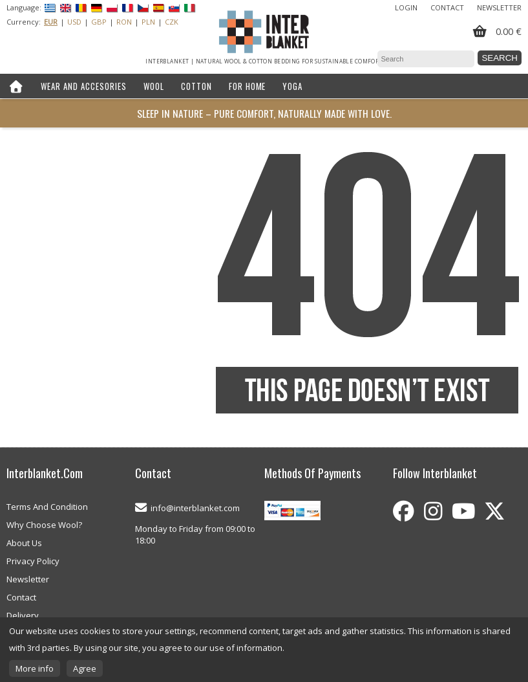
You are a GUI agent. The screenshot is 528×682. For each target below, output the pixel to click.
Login (406, 7)
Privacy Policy (32, 561)
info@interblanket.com (195, 508)
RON (124, 22)
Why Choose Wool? (44, 525)
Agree (84, 668)
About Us (24, 543)
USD (74, 22)
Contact (447, 7)
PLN (148, 22)
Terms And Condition (47, 506)
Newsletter (499, 7)
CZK (171, 22)
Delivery (22, 615)
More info (35, 668)
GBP (99, 22)
